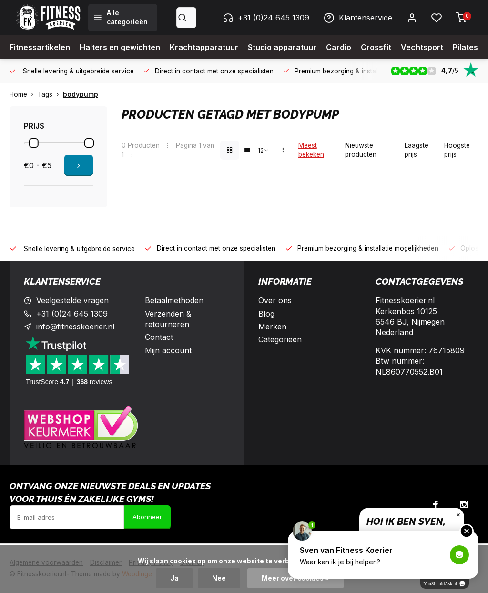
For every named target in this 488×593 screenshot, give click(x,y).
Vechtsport (422, 47)
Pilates (465, 47)
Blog (266, 313)
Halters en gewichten (120, 47)
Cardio (338, 47)
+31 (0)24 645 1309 (266, 17)
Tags (50, 94)
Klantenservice (358, 17)
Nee (219, 578)
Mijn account (168, 350)
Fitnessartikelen (40, 47)
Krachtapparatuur (204, 47)
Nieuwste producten (360, 150)
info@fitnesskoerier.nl (75, 326)
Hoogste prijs (457, 150)
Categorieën (280, 339)
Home (24, 94)
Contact (159, 337)
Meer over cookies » (295, 578)
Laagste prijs (416, 150)
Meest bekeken (311, 150)
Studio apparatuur (282, 47)
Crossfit (376, 47)
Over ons (275, 300)
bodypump (80, 94)
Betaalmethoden (174, 300)
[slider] (34, 143)
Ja (174, 578)
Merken (272, 326)
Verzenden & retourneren (168, 319)
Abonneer (147, 517)
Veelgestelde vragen (72, 300)
